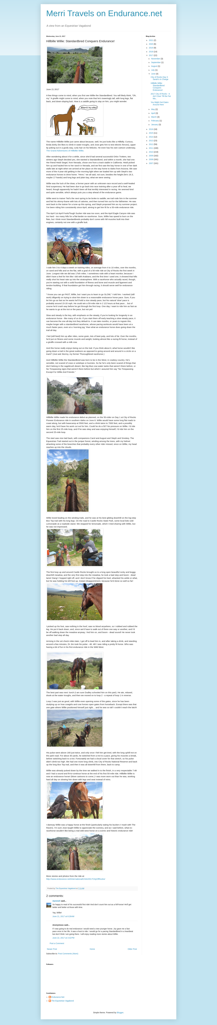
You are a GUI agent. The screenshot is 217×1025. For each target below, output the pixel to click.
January (155, 124)
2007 (151, 163)
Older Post (132, 949)
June (153, 74)
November (156, 59)
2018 (151, 52)
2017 (151, 55)
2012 (151, 144)
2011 (151, 148)
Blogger (120, 1012)
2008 (151, 159)
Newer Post (52, 949)
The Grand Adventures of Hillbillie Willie (64, 150)
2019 (151, 48)
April (153, 113)
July (153, 70)
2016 (151, 129)
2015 (151, 133)
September (156, 62)
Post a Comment (57, 943)
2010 (151, 152)
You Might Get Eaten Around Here (160, 103)
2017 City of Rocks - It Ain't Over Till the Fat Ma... (161, 96)
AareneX (56, 901)
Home (92, 949)
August (154, 66)
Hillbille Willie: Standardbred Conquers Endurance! (158, 86)
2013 (151, 140)
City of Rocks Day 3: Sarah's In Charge (159, 78)
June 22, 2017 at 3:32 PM (63, 938)
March (154, 117)
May (153, 109)
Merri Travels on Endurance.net (104, 13)
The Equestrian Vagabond (62, 1001)
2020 (151, 44)
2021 (151, 40)
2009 (151, 156)
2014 (151, 137)
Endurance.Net (57, 997)
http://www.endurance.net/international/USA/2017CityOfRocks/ (75, 879)
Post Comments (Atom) (68, 953)
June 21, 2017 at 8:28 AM (63, 916)
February (155, 121)
